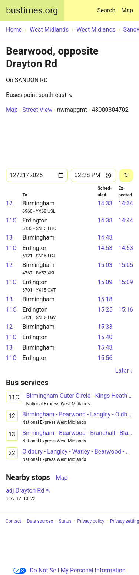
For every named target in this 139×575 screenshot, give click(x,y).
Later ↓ (124, 370)
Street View (37, 109)
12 (9, 203)
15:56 (104, 357)
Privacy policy (90, 521)
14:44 (125, 220)
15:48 (104, 347)
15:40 (104, 337)
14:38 (104, 220)
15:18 (104, 299)
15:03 (104, 265)
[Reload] (126, 175)
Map (127, 10)
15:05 (125, 265)
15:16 (125, 309)
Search (107, 7)
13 (9, 237)
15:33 (104, 326)
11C (11, 220)
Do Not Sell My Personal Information (69, 570)
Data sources (40, 521)
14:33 (104, 203)
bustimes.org (32, 10)
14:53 (104, 247)
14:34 (125, 203)
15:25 (104, 309)
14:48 (104, 237)
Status (65, 521)
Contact (13, 521)
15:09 (104, 282)
